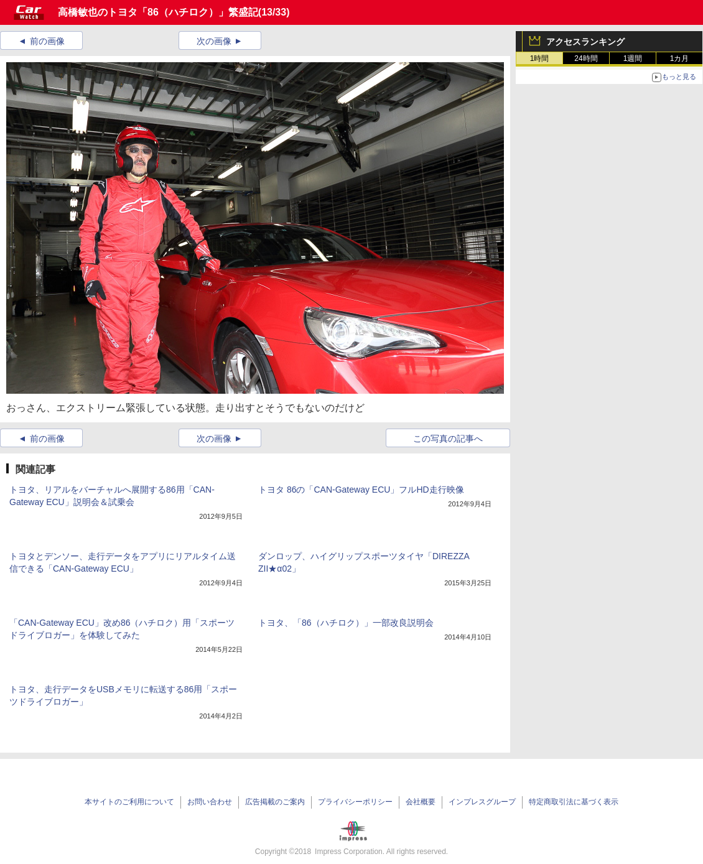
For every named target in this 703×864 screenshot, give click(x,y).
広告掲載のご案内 (275, 801)
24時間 (585, 58)
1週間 (633, 58)
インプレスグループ (482, 801)
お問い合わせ (209, 801)
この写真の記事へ (448, 439)
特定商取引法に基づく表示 (573, 801)
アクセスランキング (585, 42)
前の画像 (47, 41)
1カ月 (679, 58)
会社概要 (420, 801)
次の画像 (214, 41)
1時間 (539, 58)
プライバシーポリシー (355, 801)
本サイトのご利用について (129, 801)
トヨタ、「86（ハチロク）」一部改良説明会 (346, 623)
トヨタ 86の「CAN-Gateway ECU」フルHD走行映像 (361, 490)
